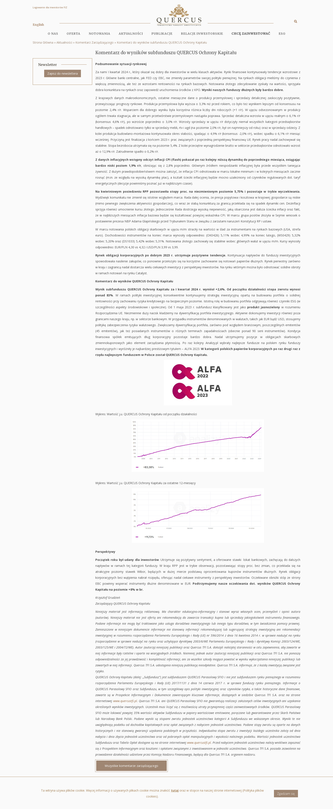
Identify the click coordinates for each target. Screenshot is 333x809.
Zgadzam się (286, 795)
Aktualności (131, 33)
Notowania (99, 33)
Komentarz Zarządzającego (94, 42)
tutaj (175, 792)
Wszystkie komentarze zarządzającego (131, 766)
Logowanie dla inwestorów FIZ (50, 7)
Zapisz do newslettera (62, 73)
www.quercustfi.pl (125, 701)
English (38, 25)
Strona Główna (43, 42)
